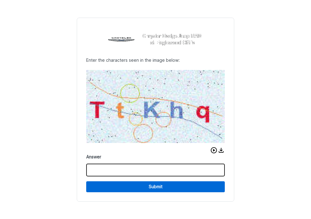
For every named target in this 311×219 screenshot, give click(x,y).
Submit (155, 186)
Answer (93, 156)
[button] (213, 150)
